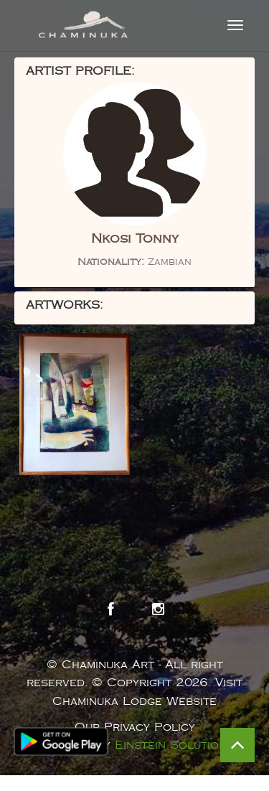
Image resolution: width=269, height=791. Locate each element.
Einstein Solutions (174, 745)
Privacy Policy (149, 727)
